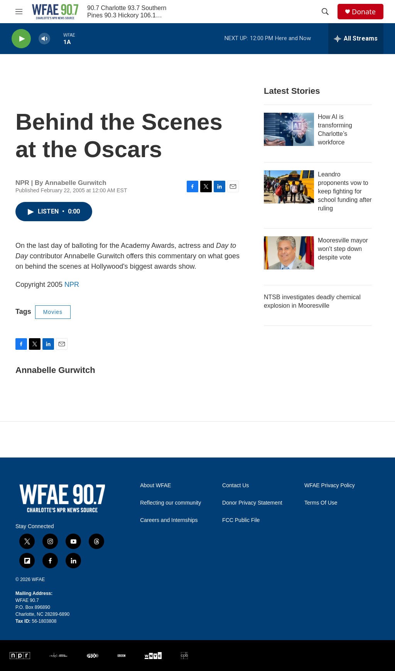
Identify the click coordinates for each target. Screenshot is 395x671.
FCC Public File (241, 520)
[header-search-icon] (325, 11)
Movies (52, 312)
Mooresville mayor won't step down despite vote (343, 249)
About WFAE (155, 485)
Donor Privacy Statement (252, 503)
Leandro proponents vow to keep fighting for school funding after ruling (345, 191)
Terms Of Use (321, 503)
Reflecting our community (170, 503)
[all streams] (355, 38)
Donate (364, 12)
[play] (21, 38)
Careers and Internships (169, 520)
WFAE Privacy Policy (329, 485)
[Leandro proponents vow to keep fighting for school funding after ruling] (289, 186)
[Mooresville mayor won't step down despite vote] (289, 252)
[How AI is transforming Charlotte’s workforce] (289, 129)
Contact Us (235, 485)
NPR (71, 284)
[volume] (44, 38)
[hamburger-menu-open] (19, 11)
